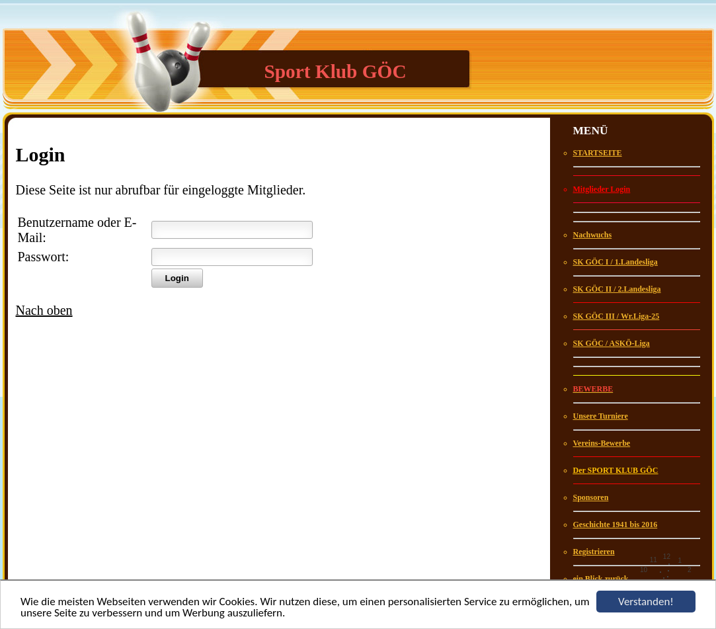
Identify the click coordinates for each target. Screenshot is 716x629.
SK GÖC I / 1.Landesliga (615, 262)
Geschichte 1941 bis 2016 (615, 524)
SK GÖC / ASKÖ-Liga (611, 343)
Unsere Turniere (600, 416)
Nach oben (44, 310)
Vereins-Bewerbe (602, 443)
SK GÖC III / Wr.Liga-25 (616, 316)
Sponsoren (591, 497)
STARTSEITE (597, 152)
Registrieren (594, 551)
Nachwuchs (592, 234)
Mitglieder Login (602, 189)
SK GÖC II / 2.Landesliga (617, 289)
